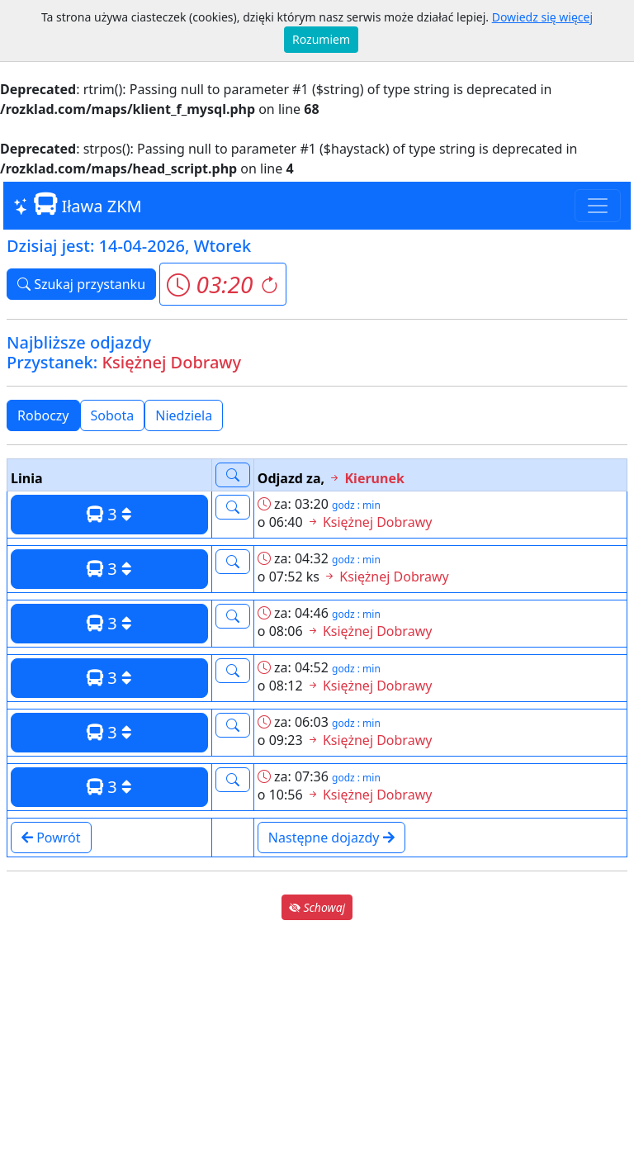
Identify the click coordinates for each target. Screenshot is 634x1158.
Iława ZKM (77, 204)
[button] (222, 284)
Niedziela (183, 415)
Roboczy (43, 415)
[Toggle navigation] (598, 205)
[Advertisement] (317, 1039)
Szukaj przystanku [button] (81, 284)
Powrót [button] (51, 837)
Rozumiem (321, 39)
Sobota (113, 415)
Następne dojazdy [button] (331, 837)
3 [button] (109, 514)
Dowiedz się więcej (542, 17)
